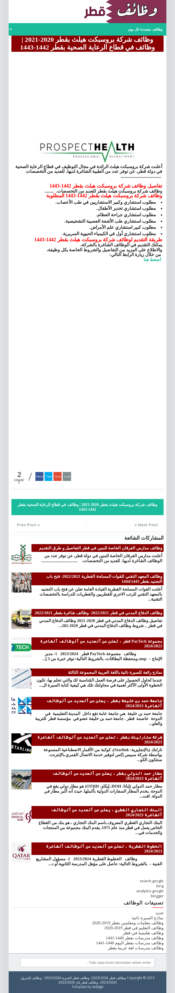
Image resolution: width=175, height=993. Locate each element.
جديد (159, 913)
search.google (152, 880)
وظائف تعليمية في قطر (143, 933)
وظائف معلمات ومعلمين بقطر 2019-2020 (128, 923)
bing (160, 885)
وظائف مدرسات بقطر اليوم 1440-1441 (130, 943)
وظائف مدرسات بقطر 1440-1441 (134, 938)
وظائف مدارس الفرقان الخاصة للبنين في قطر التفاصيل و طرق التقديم (100, 548)
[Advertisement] (87, 92)
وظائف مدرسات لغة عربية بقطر (136, 948)
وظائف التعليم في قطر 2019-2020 (134, 928)
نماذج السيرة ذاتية (148, 918)
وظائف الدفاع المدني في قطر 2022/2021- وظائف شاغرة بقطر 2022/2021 (98, 613)
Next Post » (146, 524)
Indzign (97, 986)
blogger (157, 895)
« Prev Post (28, 524)
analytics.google (150, 890)
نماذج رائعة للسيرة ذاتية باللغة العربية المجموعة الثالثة (115, 672)
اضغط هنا (153, 259)
